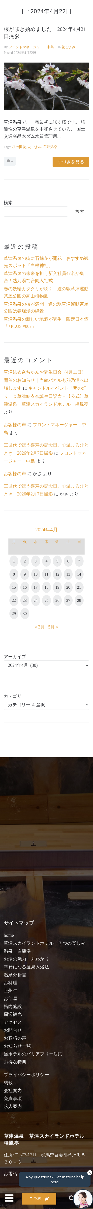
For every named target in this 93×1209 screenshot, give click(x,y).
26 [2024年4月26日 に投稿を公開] (57, 600)
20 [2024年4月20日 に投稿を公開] (68, 587)
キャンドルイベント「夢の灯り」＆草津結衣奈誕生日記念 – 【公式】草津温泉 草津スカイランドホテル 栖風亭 (46, 396)
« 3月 (40, 627)
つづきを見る (71, 161)
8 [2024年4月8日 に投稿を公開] (14, 574)
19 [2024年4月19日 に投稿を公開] (57, 587)
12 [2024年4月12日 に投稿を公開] (57, 574)
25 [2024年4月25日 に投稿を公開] (46, 600)
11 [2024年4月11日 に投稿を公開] (46, 574)
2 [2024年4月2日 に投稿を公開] (25, 561)
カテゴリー (15, 696)
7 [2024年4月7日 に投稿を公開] (79, 561)
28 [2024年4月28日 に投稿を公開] (79, 600)
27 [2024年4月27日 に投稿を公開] (68, 600)
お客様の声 (15, 424)
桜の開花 (19, 147)
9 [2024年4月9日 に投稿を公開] (25, 574)
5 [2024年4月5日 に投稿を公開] (57, 561)
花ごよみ (68, 47)
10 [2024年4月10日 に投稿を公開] (36, 574)
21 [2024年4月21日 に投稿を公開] (79, 587)
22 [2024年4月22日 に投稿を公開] (14, 600)
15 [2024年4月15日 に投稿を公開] (14, 587)
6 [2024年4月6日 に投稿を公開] (68, 561)
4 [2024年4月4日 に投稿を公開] (46, 561)
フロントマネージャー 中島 (31, 47)
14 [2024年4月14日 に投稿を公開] (79, 574)
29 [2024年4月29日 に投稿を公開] (14, 613)
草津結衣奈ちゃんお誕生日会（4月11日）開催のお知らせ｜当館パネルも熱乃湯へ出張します (46, 380)
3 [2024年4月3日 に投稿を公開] (36, 561)
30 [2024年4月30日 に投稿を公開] (25, 613)
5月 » (53, 627)
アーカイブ (15, 656)
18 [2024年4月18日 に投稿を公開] (46, 587)
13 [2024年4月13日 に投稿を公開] (68, 574)
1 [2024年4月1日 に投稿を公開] (14, 561)
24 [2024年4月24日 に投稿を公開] (36, 600)
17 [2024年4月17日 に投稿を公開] (36, 587)
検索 (8, 202)
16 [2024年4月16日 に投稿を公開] (25, 587)
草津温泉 (50, 147)
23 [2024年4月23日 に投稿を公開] (25, 600)
